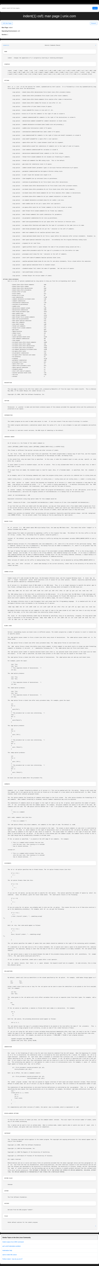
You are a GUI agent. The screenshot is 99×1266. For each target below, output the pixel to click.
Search (95, 8)
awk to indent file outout (9, 1254)
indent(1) (6, 45)
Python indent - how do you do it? (12, 1259)
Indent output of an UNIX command (13, 1242)
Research (93, 23)
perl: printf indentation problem (11, 1246)
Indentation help (7, 1250)
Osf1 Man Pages (7, 23)
